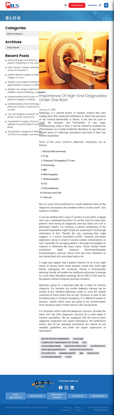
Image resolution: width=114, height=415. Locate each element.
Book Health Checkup (57, 396)
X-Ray (68, 357)
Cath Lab (78, 339)
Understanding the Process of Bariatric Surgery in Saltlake (23, 98)
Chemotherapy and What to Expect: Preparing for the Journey (25, 62)
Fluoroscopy (98, 346)
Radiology (93, 353)
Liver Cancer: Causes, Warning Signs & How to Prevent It (26, 69)
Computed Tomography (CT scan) (60, 342)
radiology (63, 132)
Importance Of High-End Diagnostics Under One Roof (73, 97)
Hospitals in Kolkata (81, 349)
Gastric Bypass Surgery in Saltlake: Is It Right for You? (26, 76)
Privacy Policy (78, 409)
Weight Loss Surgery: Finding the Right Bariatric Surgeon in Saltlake (25, 83)
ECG (85, 342)
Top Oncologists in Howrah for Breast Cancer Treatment (23, 116)
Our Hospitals (98, 396)
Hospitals (92, 5)
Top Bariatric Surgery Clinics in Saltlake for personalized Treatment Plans (26, 124)
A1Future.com (101, 409)
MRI (81, 353)
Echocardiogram (51, 346)
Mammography (68, 353)
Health (42, 92)
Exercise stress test (76, 346)
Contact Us (77, 396)
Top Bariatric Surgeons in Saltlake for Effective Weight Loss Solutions (25, 133)
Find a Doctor (36, 396)
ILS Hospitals (48, 353)
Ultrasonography (51, 357)
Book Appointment (16, 396)
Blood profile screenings (55, 339)
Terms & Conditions (65, 409)
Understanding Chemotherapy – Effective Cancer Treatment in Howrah (24, 106)
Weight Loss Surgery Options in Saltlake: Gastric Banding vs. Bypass (26, 91)
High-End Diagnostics (54, 349)
